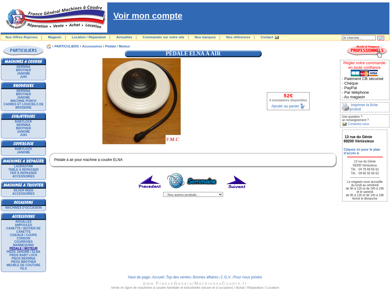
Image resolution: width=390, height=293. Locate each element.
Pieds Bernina (23, 258)
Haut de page (139, 277)
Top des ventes (178, 277)
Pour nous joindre (247, 277)
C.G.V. (226, 277)
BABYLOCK (23, 121)
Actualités (124, 37)
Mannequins (23, 245)
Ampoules (23, 225)
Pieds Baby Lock (23, 255)
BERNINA (23, 66)
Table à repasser (23, 169)
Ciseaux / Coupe (23, 235)
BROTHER (23, 70)
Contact (267, 37)
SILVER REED (23, 190)
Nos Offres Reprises (21, 37)
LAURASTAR (23, 166)
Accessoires (23, 176)
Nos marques (205, 37)
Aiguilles (23, 221)
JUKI (23, 76)
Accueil (158, 277)
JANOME (23, 73)
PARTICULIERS (67, 46)
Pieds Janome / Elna (23, 251)
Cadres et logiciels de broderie (23, 106)
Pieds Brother (23, 261)
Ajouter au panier (285, 106)
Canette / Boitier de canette (23, 230)
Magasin (55, 37)
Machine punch (24, 101)
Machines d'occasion (23, 207)
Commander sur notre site (163, 37)
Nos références (238, 37)
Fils (23, 268)
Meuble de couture (23, 265)
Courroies (23, 241)
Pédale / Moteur (117, 46)
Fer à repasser (23, 173)
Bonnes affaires (205, 277)
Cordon (23, 238)
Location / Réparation (89, 37)
